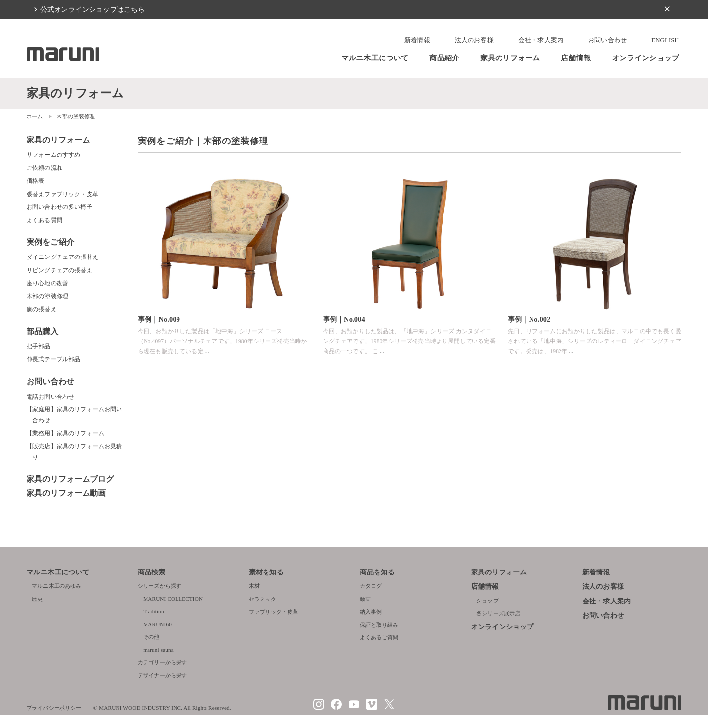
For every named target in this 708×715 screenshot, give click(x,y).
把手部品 (39, 346)
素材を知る (266, 572)
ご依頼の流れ (44, 167)
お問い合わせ (607, 40)
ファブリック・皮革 (273, 612)
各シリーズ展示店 (498, 613)
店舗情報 (576, 58)
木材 (254, 586)
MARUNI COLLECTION (173, 598)
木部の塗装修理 (47, 296)
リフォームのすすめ (53, 154)
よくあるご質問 (379, 637)
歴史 (37, 599)
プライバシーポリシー (54, 708)
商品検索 (152, 572)
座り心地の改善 (47, 283)
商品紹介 (444, 58)
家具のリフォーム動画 (66, 493)
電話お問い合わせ (50, 396)
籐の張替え (42, 309)
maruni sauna (158, 650)
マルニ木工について (374, 58)
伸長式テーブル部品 (53, 359)
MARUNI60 (157, 624)
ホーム (35, 116)
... (207, 351)
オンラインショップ (645, 58)
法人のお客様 (474, 40)
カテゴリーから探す (162, 662)
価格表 (35, 180)
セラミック (262, 599)
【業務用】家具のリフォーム (65, 433)
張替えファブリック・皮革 (62, 194)
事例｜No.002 (529, 319)
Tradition (153, 611)
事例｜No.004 (344, 319)
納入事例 (371, 612)
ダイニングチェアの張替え (62, 257)
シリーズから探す (159, 586)
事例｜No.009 (159, 319)
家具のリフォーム (510, 58)
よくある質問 (44, 220)
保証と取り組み (379, 625)
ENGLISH (665, 40)
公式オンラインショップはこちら (92, 9)
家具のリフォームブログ (70, 479)
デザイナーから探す (162, 675)
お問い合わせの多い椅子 (59, 206)
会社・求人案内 (540, 40)
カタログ (371, 586)
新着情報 (417, 40)
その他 (151, 637)
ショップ (487, 600)
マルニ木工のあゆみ (56, 586)
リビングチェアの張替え (59, 270)
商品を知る (377, 572)
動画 (365, 599)
